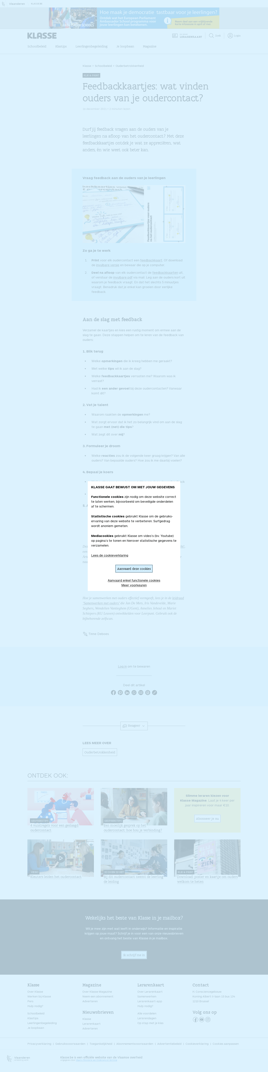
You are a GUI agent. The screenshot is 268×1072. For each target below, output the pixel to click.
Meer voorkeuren (134, 585)
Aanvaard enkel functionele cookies (134, 580)
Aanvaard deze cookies (134, 569)
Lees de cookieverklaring (109, 555)
